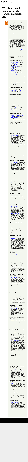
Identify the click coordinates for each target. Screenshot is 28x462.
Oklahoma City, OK (14, 74)
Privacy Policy (23, 419)
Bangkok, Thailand (14, 105)
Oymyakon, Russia (14, 107)
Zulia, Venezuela (14, 80)
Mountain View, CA (14, 66)
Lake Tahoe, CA (14, 70)
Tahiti (12, 89)
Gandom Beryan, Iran (15, 99)
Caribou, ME (13, 83)
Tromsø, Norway (14, 96)
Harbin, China (13, 109)
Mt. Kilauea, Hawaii (14, 62)
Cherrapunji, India (14, 103)
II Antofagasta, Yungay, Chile (16, 90)
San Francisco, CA (14, 64)
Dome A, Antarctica (14, 117)
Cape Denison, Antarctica (15, 119)
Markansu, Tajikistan (14, 101)
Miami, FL (13, 77)
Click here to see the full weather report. (16, 49)
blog (17, 3)
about (21, 3)
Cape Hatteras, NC (14, 78)
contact (24, 3)
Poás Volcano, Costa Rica (15, 76)
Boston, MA (13, 82)
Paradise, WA (13, 68)
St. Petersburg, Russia (15, 98)
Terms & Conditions (17, 419)
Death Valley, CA (14, 72)
